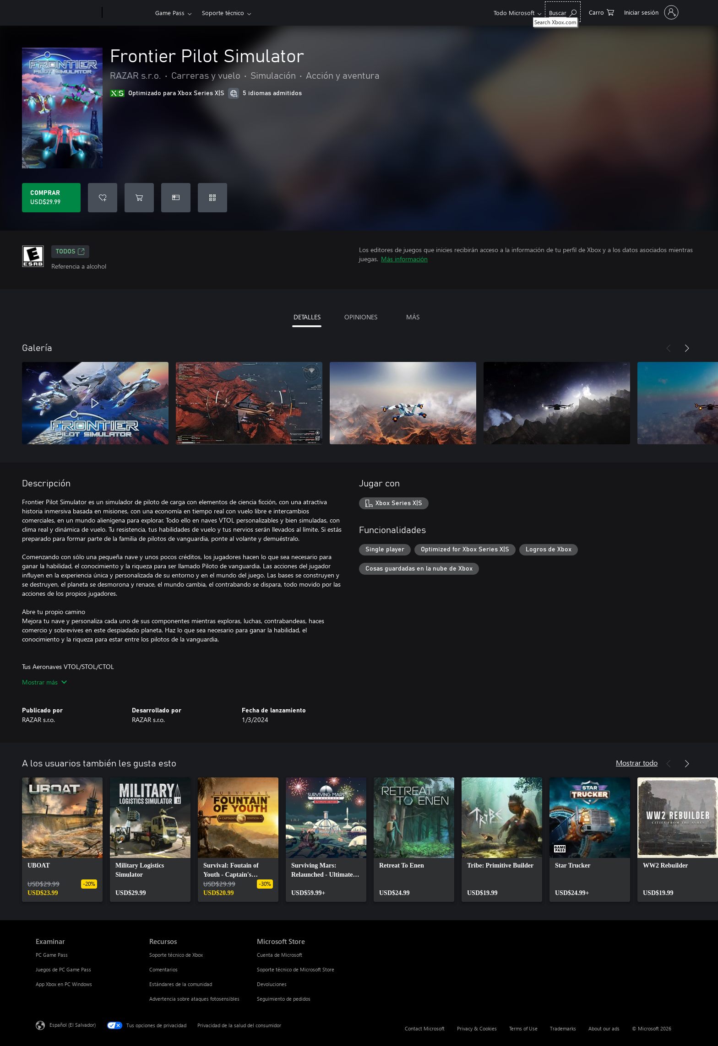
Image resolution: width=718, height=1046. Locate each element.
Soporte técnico (223, 12)
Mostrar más (44, 682)
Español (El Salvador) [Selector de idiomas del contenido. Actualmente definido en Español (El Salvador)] (72, 1025)
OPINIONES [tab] (360, 317)
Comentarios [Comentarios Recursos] (163, 969)
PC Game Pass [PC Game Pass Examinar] (52, 955)
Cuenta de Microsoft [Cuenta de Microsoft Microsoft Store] (279, 955)
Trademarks (563, 1028)
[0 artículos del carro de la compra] (601, 11)
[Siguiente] (687, 348)
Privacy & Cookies (477, 1028)
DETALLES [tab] (307, 317)
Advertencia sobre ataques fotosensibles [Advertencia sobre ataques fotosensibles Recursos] (194, 999)
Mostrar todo (637, 762)
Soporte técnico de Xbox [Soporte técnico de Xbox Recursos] (176, 955)
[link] (62, 839)
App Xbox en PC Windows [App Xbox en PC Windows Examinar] (64, 984)
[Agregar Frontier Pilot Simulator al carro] (139, 197)
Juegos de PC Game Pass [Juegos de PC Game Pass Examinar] (63, 969)
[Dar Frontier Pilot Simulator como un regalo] (175, 197)
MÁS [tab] (412, 317)
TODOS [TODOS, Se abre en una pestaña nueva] (70, 251)
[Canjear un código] (212, 197)
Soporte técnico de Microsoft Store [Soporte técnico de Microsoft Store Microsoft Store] (295, 969)
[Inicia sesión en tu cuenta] (650, 12)
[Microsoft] (67, 12)
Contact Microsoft (425, 1028)
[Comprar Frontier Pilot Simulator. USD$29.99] (51, 197)
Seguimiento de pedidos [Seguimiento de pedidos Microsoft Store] (283, 999)
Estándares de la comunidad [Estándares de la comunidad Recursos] (180, 984)
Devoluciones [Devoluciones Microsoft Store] (272, 984)
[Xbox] (127, 12)
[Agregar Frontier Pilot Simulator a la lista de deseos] (102, 197)
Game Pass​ (170, 12)
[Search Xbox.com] (563, 11)
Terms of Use (523, 1028)
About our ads (604, 1028)
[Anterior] (668, 348)
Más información (404, 258)
